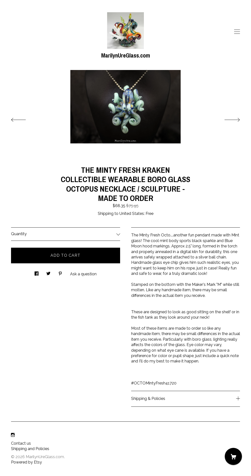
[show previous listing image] (23, 118)
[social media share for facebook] (36, 272)
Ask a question (83, 274)
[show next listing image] (227, 118)
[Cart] (233, 456)
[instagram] (13, 435)
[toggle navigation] (237, 31)
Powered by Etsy (26, 462)
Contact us (21, 443)
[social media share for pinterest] (60, 272)
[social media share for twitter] (48, 272)
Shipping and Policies (30, 448)
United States (131, 213)
